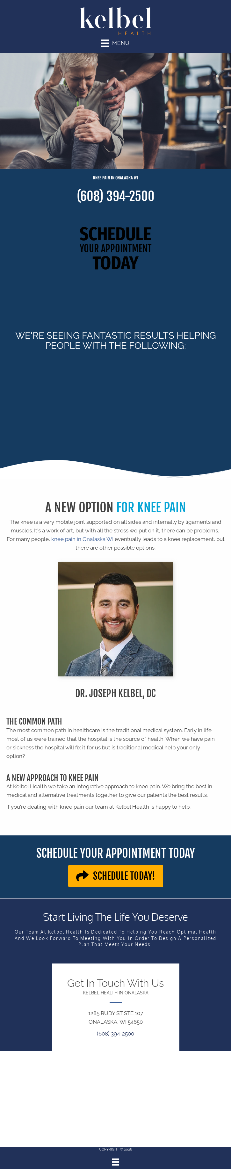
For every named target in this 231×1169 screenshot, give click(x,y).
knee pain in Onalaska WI (81, 539)
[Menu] (115, 1162)
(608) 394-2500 (116, 196)
